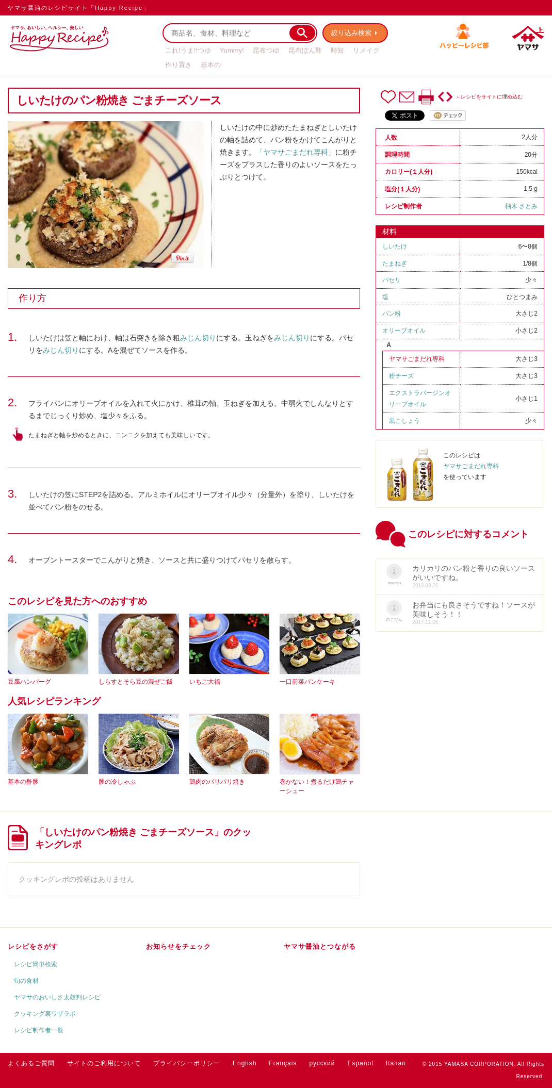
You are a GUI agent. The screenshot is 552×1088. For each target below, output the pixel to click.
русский (322, 1063)
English (244, 1063)
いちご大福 (204, 681)
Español (360, 1063)
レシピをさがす (33, 946)
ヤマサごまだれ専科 (417, 358)
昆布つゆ (266, 50)
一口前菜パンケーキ (307, 681)
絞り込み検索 (351, 33)
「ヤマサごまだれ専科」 (295, 152)
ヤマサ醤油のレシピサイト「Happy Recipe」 (79, 8)
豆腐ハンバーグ (29, 681)
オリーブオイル (404, 330)
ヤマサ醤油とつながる (320, 946)
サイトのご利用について (104, 1063)
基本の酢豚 (23, 781)
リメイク (366, 50)
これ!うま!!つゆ (188, 50)
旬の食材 (26, 980)
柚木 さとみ (521, 206)
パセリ (391, 280)
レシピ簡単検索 (35, 964)
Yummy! (232, 50)
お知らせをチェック (178, 946)
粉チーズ (401, 376)
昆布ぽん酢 (305, 50)
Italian (396, 1063)
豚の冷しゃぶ (117, 781)
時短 (337, 50)
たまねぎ (394, 263)
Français (283, 1063)
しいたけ (394, 246)
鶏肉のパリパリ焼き (217, 781)
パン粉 (391, 313)
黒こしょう (404, 420)
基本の (211, 65)
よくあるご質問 (31, 1063)
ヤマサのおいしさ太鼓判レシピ (57, 997)
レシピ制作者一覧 (38, 1030)
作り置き (178, 65)
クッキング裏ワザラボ (45, 1013)
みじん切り (198, 338)
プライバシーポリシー (186, 1063)
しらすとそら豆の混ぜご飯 (136, 681)
